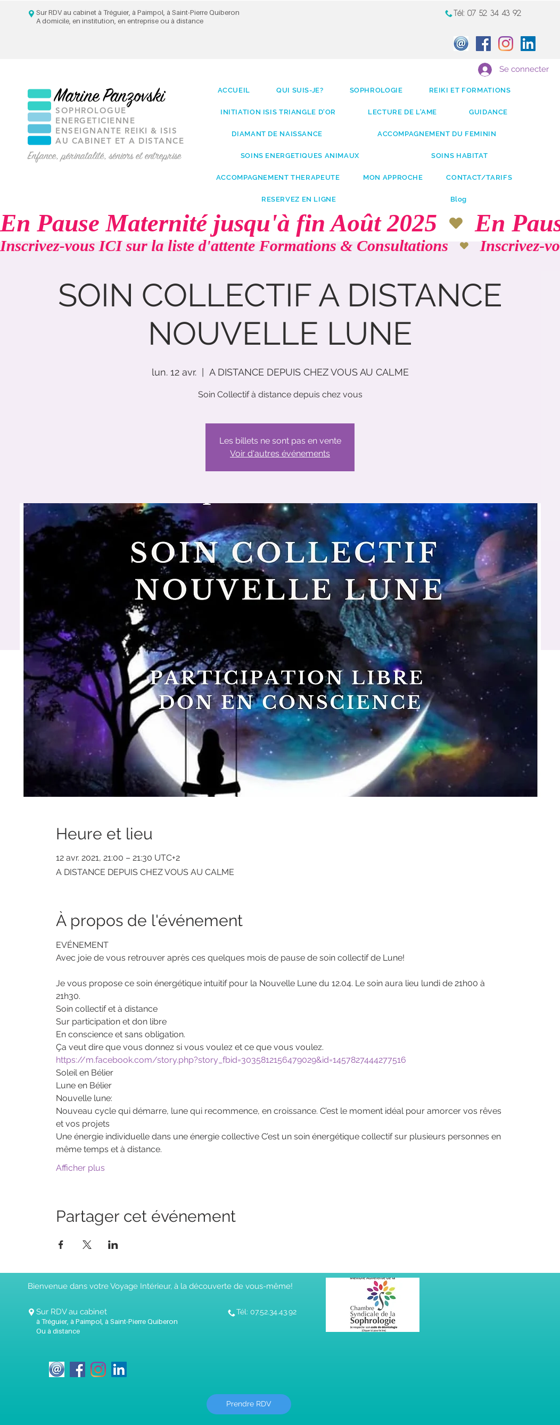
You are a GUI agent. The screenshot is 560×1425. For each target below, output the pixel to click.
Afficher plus (80, 1168)
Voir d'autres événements (280, 453)
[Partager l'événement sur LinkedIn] (113, 1244)
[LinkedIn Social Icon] (528, 43)
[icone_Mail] (461, 43)
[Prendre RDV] (249, 1404)
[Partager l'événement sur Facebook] (61, 1244)
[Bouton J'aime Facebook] (165, 1362)
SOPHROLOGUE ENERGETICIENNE (95, 115)
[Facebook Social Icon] (483, 43)
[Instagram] (505, 43)
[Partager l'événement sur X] (87, 1244)
